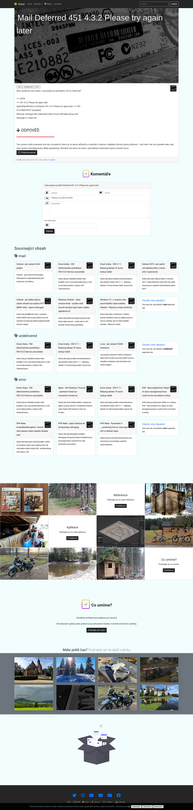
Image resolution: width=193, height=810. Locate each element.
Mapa (48, 4)
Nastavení (158, 807)
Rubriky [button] (37, 4)
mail (19, 87)
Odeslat (49, 231)
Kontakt (57, 4)
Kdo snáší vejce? (50, 220)
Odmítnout (147, 807)
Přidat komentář (27, 152)
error (37, 87)
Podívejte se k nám (96, 630)
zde (128, 806)
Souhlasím (136, 807)
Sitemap (120, 802)
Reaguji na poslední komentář (62, 198)
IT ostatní (51, 160)
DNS (85, 802)
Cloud (19, 4)
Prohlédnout (121, 506)
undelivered (28, 87)
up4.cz (96, 802)
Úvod (30, 4)
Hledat (174, 4)
